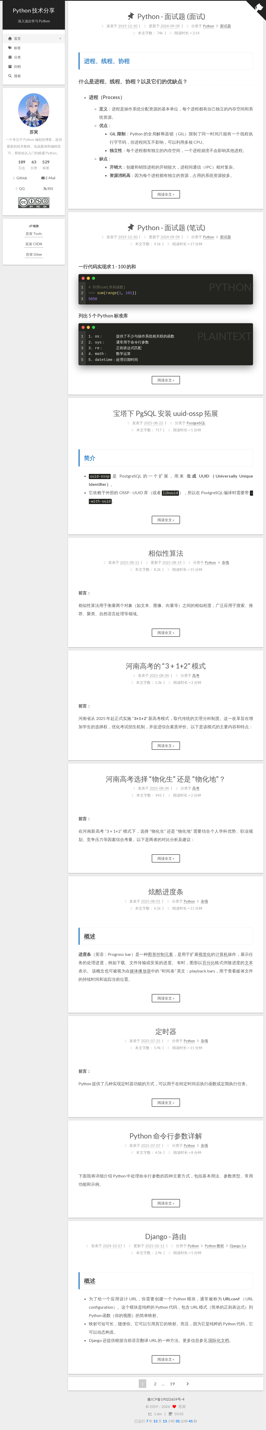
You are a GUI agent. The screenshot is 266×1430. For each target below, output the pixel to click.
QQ (19, 189)
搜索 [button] (14, 76)
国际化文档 (218, 1340)
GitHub (19, 178)
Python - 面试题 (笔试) (171, 227)
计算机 (221, 954)
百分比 (208, 962)
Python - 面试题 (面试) (171, 16)
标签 (14, 48)
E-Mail (48, 178)
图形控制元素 (160, 954)
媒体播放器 (140, 970)
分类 (14, 57)
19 (172, 1383)
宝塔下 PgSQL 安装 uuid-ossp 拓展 (165, 413)
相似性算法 (165, 553)
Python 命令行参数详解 (165, 1135)
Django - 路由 (165, 1236)
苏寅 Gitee (34, 254)
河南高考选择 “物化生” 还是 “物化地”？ (166, 778)
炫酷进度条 (165, 891)
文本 (249, 962)
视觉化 (204, 954)
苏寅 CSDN (33, 244)
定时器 (165, 1031)
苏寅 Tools (34, 233)
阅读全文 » (165, 194)
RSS (48, 189)
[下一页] (187, 1383)
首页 (14, 38)
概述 (89, 936)
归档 (14, 66)
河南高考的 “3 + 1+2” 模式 (166, 665)
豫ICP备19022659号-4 (165, 1399)
